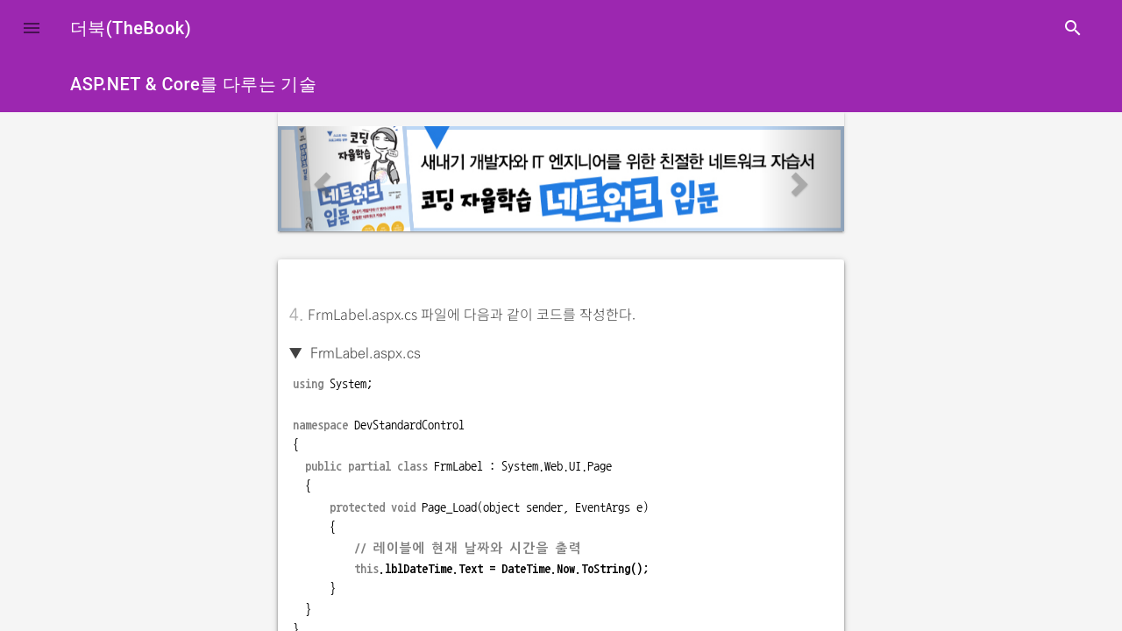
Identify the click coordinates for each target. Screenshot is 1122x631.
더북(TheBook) (130, 28)
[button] (32, 28)
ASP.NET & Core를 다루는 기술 (193, 84)
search (1072, 28)
